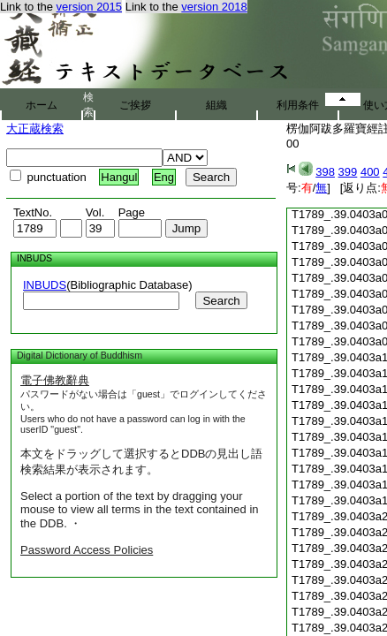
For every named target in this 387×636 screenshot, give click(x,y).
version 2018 (214, 6)
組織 (216, 105)
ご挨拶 (135, 105)
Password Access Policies (86, 549)
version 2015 (89, 6)
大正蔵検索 (35, 128)
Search (220, 300)
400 (370, 171)
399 (348, 171)
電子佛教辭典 (54, 380)
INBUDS (44, 285)
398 (325, 171)
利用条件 (298, 105)
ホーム (41, 105)
